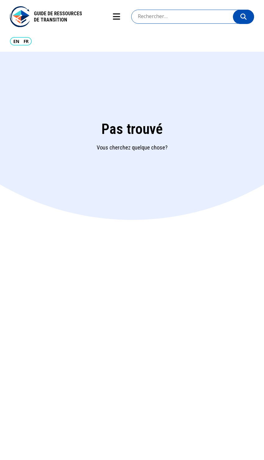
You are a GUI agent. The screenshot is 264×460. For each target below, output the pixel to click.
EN (16, 41)
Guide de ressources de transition (58, 17)
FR (26, 41)
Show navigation (116, 16)
